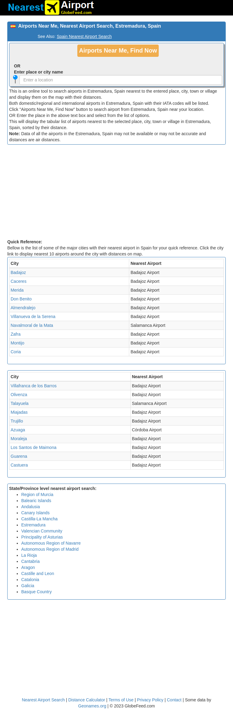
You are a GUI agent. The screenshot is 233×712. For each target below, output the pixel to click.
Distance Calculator (86, 699)
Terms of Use (122, 699)
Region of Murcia (37, 494)
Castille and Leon (37, 573)
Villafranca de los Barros (33, 385)
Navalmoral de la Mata (32, 325)
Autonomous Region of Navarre (51, 543)
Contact (174, 699)
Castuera (19, 465)
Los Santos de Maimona (33, 447)
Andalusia (30, 506)
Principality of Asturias (42, 537)
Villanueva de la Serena (33, 316)
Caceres (18, 281)
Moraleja (19, 438)
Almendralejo (23, 307)
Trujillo (17, 421)
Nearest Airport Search (43, 699)
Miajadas (19, 412)
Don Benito (21, 298)
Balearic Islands (36, 500)
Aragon (28, 567)
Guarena (19, 456)
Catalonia (30, 579)
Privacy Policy (150, 699)
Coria (16, 351)
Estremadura (33, 524)
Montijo (17, 343)
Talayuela (20, 403)
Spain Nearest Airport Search (84, 36)
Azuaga (18, 429)
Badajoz (18, 272)
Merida (17, 290)
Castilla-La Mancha (39, 518)
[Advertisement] (116, 193)
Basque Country (36, 591)
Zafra (16, 334)
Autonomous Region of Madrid (50, 549)
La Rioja (29, 555)
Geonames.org (92, 705)
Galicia (27, 585)
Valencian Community (41, 531)
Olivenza (19, 394)
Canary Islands (35, 512)
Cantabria (30, 561)
